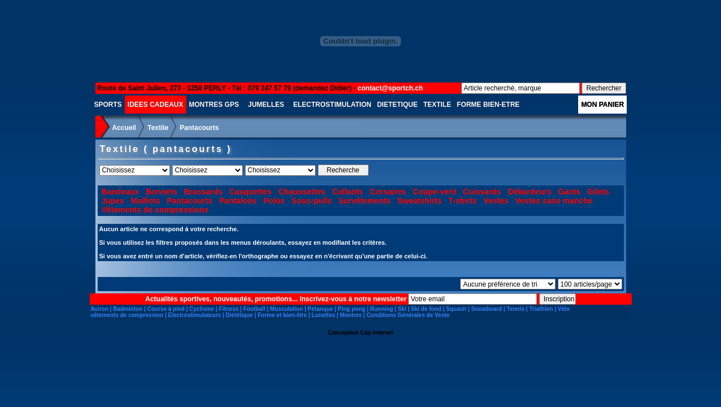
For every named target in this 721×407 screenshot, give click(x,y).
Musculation (286, 309)
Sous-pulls (311, 200)
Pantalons (238, 200)
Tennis (515, 309)
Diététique (239, 315)
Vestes (495, 200)
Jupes (112, 200)
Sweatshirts (419, 200)
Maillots (145, 200)
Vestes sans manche (553, 200)
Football (254, 309)
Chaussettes (301, 191)
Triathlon (541, 309)
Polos (274, 200)
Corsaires (388, 191)
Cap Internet (376, 333)
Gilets (598, 191)
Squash (456, 309)
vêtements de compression (127, 315)
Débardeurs (530, 191)
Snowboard (486, 309)
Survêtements (365, 200)
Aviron (99, 309)
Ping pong (351, 309)
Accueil (124, 128)
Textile (157, 128)
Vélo (564, 309)
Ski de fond (426, 309)
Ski (401, 309)
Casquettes (250, 191)
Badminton (127, 309)
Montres (351, 315)
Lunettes (323, 315)
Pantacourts (199, 128)
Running (381, 309)
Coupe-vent (434, 191)
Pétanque (320, 309)
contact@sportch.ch (390, 88)
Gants (569, 191)
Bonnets (161, 191)
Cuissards (482, 191)
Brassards (203, 191)
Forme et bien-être (282, 315)
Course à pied (166, 309)
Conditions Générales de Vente (407, 315)
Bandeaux (120, 191)
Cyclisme (201, 309)
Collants (347, 191)
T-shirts (462, 200)
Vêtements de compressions (154, 209)
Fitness (229, 309)
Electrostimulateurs (194, 315)
